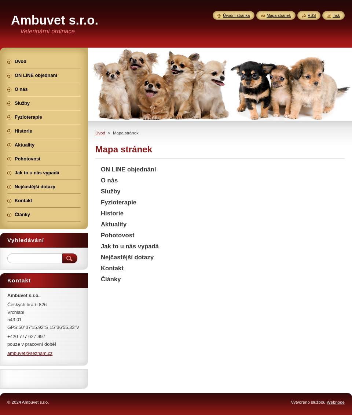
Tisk (336, 15)
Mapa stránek (279, 15)
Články (111, 279)
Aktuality (113, 224)
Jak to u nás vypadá (130, 246)
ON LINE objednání (128, 169)
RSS (312, 15)
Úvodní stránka (236, 15)
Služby (111, 191)
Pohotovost (117, 235)
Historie (112, 213)
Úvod (100, 133)
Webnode (336, 402)
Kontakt (112, 268)
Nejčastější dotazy (127, 257)
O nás (109, 180)
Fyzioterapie (118, 202)
